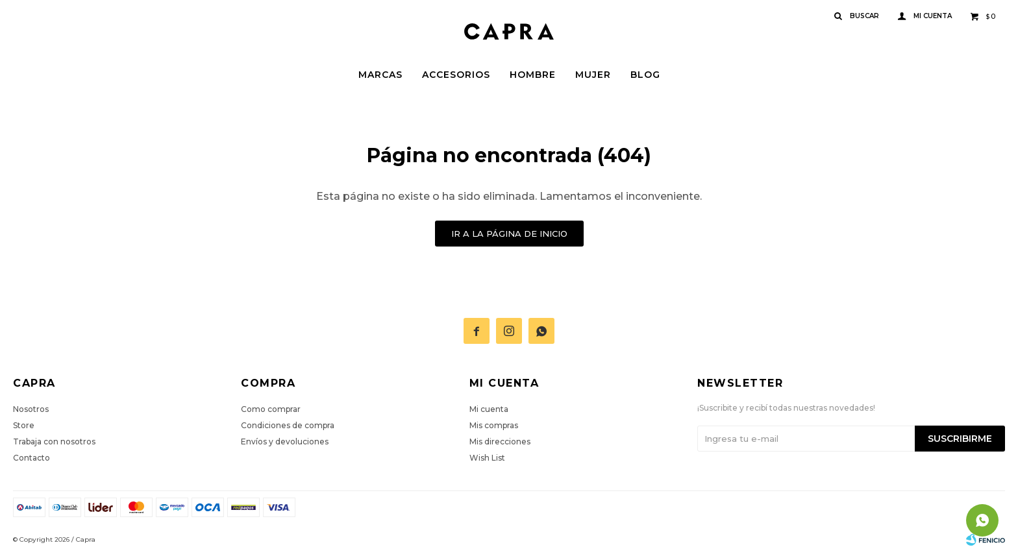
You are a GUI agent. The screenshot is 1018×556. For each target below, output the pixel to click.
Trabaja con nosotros (54, 441)
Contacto (31, 458)
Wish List (487, 458)
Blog (645, 74)
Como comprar (271, 409)
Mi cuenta (488, 409)
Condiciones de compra (287, 425)
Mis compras (493, 425)
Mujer (593, 74)
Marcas (380, 74)
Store (23, 425)
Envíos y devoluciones (285, 441)
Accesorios (456, 74)
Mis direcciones (499, 441)
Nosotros (31, 409)
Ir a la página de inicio (509, 233)
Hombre (533, 74)
